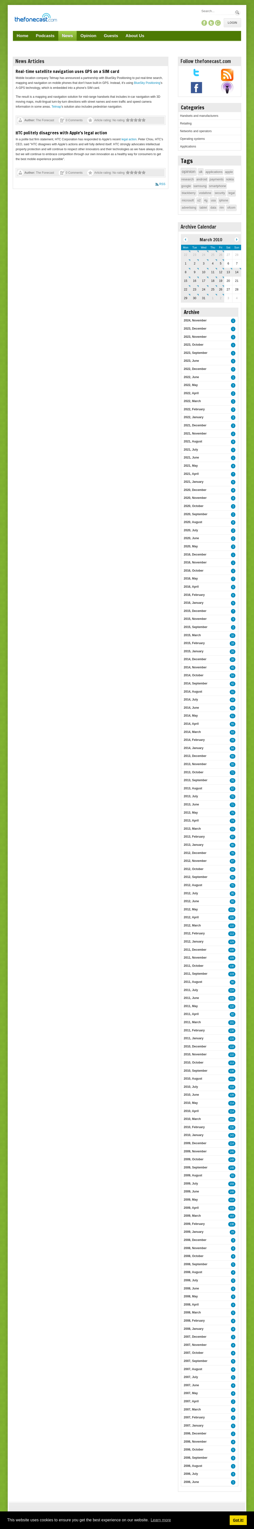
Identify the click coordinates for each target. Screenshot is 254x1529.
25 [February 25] (212, 255)
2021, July (191, 449)
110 (232, 925)
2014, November (195, 667)
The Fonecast (45, 120)
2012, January (193, 941)
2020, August (193, 522)
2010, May (191, 1103)
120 (232, 998)
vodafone (205, 193)
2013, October (193, 772)
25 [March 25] (212, 289)
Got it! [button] (238, 1520)
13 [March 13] (228, 272)
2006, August (193, 1466)
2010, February (194, 1127)
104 (232, 1119)
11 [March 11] (212, 272)
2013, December (195, 756)
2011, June (191, 998)
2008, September (195, 1264)
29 (232, 1232)
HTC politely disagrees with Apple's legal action (61, 132)
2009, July (191, 1183)
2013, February (194, 836)
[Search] (217, 11)
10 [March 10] (203, 272)
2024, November (195, 320)
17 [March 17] (203, 281)
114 (232, 1103)
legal (231, 193)
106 (232, 950)
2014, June (191, 707)
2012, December (195, 853)
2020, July (191, 530)
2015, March (192, 635)
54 (232, 675)
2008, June (191, 1288)
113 (232, 933)
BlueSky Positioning (147, 83)
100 (232, 917)
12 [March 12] (220, 272)
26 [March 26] (220, 289)
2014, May (191, 715)
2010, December (195, 1046)
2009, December (195, 1143)
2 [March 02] (194, 263)
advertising (189, 207)
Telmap (56, 106)
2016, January (193, 603)
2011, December (195, 949)
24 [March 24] (203, 289)
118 (232, 1046)
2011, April (191, 1014)
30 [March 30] (194, 298)
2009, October (193, 1159)
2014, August (193, 691)
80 (232, 901)
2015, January (193, 651)
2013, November (195, 764)
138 (232, 1030)
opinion (188, 171)
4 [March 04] (213, 263)
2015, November (195, 619)
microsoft (188, 200)
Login (232, 22)
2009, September (195, 1167)
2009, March (192, 1215)
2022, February (194, 409)
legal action (129, 139)
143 (232, 1135)
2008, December (195, 1240)
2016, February (194, 595)
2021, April (191, 474)
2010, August (193, 1078)
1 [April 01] (213, 298)
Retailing (186, 123)
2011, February (194, 1030)
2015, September (195, 627)
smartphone (217, 186)
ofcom (231, 207)
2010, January (193, 1135)
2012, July (191, 893)
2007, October (193, 1353)
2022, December (195, 369)
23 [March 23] (194, 289)
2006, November (195, 1441)
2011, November (195, 957)
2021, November (195, 433)
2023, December (195, 328)
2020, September (195, 514)
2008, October (193, 1256)
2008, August (193, 1272)
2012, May (191, 909)
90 (232, 982)
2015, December (195, 611)
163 (232, 1216)
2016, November (195, 562)
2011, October (193, 966)
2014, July (191, 699)
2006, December (195, 1433)
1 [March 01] (186, 263)
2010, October (193, 1062)
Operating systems (192, 139)
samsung (200, 186)
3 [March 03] (204, 263)
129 (232, 942)
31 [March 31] (203, 298)
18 (232, 643)
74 (232, 821)
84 (232, 748)
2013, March (192, 828)
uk (201, 172)
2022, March (192, 401)
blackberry (188, 193)
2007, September (195, 1361)
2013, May (191, 812)
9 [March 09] (194, 272)
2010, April (191, 1111)
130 (232, 966)
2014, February (194, 740)
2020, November (195, 498)
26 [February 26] (220, 255)
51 (232, 716)
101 (232, 1022)
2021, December (195, 425)
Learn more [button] (161, 1520)
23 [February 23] (194, 255)
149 (232, 1159)
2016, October (193, 570)
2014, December (195, 659)
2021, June (191, 457)
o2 (199, 200)
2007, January (193, 1425)
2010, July (191, 1087)
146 (232, 1151)
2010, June (191, 1094)
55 (232, 724)
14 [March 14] (236, 272)
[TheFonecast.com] (36, 18)
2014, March (192, 732)
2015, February (194, 643)
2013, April (191, 820)
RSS (162, 184)
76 (232, 780)
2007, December (195, 1336)
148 (232, 1167)
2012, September (195, 877)
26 (232, 651)
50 (232, 708)
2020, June (191, 538)
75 (232, 796)
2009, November (195, 1151)
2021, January (193, 482)
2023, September (195, 353)
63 (232, 732)
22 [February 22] (185, 255)
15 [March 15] (185, 281)
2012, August (193, 885)
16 (232, 635)
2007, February (194, 1417)
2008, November (195, 1248)
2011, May (191, 1006)
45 (232, 667)
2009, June (191, 1191)
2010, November (195, 1054)
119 (232, 974)
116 (232, 1038)
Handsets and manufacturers (199, 116)
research (187, 179)
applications (213, 172)
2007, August (193, 1369)
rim (222, 207)
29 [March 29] (185, 298)
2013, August (193, 788)
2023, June (191, 361)
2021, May (191, 465)
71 (232, 772)
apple (229, 172)
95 (232, 845)
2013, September (195, 780)
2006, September (195, 1457)
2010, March (192, 1119)
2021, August (193, 441)
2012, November (195, 861)
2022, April (191, 393)
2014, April (191, 724)
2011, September (195, 973)
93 (232, 1175)
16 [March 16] (194, 281)
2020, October (193, 506)
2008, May (191, 1296)
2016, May (191, 578)
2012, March (192, 925)
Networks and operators (196, 131)
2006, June (191, 1482)
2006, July (191, 1474)
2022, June (191, 377)
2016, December (195, 554)
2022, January (193, 417)
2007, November (195, 1345)
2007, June (191, 1385)
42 (232, 683)
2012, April (191, 917)
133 (232, 909)
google (186, 186)
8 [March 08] (186, 272)
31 (232, 692)
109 (232, 958)
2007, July (191, 1377)
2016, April (191, 586)
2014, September (195, 683)
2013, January (193, 845)
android (201, 179)
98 (232, 869)
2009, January (193, 1232)
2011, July (191, 990)
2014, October (193, 675)
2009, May (191, 1199)
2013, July (191, 796)
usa (213, 200)
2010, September (195, 1070)
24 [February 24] (203, 255)
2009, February (194, 1224)
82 (232, 1014)
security (220, 193)
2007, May (191, 1393)
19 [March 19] (220, 281)
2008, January (193, 1329)
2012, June (191, 901)
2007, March (192, 1409)
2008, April (191, 1304)
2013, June (191, 804)
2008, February (194, 1320)
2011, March (192, 1022)
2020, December (195, 490)
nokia (230, 179)
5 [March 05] (221, 263)
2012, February (194, 933)
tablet (203, 207)
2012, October (193, 869)
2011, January (193, 1038)
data (213, 207)
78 (232, 740)
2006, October (193, 1449)
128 (232, 1095)
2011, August (193, 982)
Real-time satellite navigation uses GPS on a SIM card (67, 71)
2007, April (191, 1401)
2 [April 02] (221, 298)
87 (232, 861)
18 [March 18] (212, 281)
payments (216, 179)
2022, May (191, 385)
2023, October (193, 344)
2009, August (193, 1175)
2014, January (193, 748)
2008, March (192, 1312)
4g (205, 200)
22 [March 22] (185, 289)
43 (232, 700)
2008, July (191, 1280)
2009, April (191, 1208)
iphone (223, 200)
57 (232, 788)
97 (232, 837)
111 (232, 1079)
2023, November (195, 337)
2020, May (191, 546)
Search (237, 12)
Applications (188, 146)
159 (232, 1184)
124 (232, 990)
